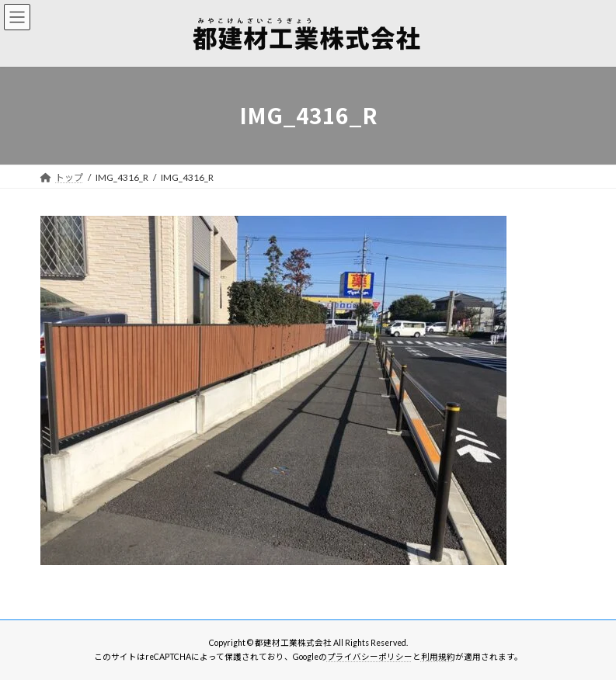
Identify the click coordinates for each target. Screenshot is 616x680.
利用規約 (438, 656)
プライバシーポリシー (369, 656)
